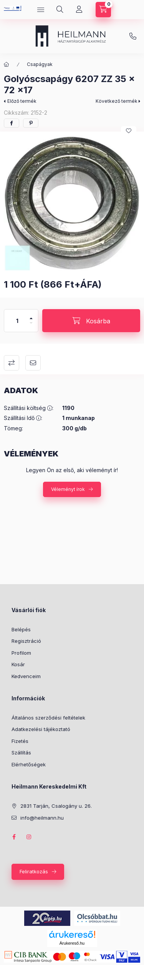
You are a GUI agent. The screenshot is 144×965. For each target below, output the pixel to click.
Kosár (18, 664)
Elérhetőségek (29, 764)
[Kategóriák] (40, 9)
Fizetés (20, 741)
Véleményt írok (68, 489)
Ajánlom (33, 363)
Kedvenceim (26, 676)
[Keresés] (60, 9)
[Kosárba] (91, 320)
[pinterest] (30, 123)
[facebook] (11, 123)
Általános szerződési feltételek (48, 718)
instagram (29, 837)
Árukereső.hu (72, 943)
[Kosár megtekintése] (103, 9)
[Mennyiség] (17, 321)
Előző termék (21, 101)
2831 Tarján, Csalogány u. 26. (56, 806)
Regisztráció (26, 641)
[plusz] (31, 315)
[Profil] (79, 9)
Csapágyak (40, 64)
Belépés (21, 629)
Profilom (21, 653)
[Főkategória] (6, 64)
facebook (14, 837)
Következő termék (116, 101)
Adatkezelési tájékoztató (41, 729)
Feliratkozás (34, 871)
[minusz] (31, 326)
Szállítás (21, 752)
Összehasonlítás (11, 363)
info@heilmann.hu (133, 36)
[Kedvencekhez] (128, 130)
